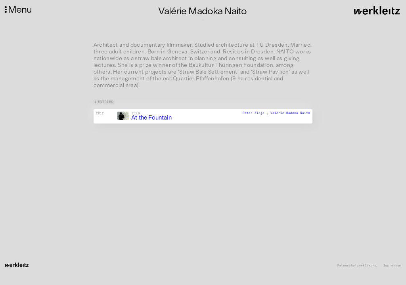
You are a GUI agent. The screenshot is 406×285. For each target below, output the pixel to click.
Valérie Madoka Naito (290, 113)
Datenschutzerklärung (357, 265)
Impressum (392, 265)
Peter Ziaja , (256, 113)
